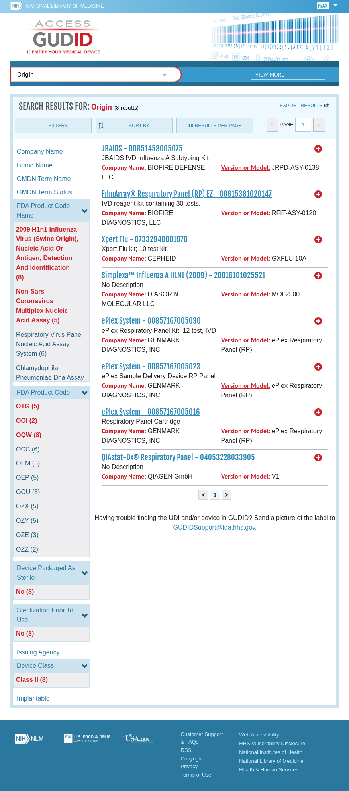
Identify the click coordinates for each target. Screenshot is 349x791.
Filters (58, 125)
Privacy (189, 766)
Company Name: (124, 167)
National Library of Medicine (65, 6)
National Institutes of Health (270, 752)
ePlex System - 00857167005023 (151, 366)
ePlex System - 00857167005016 (151, 412)
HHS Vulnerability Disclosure (272, 743)
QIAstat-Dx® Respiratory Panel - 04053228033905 (178, 457)
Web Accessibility (259, 735)
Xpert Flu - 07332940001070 (145, 239)
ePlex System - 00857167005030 (151, 321)
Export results (301, 105)
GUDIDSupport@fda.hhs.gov (214, 527)
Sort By (139, 125)
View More (269, 74)
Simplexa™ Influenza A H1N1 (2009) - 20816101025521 (183, 275)
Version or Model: (245, 167)
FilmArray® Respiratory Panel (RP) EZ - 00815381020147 (187, 194)
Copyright (192, 759)
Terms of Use (196, 775)
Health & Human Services (268, 770)
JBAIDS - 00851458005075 (142, 148)
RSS (186, 750)
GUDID (64, 37)
